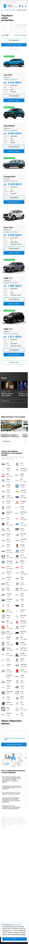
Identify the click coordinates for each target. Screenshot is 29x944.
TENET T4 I (8, 329)
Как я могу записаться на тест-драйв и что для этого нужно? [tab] (14, 793)
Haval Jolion (8, 227)
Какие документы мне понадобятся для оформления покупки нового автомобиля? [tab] (14, 807)
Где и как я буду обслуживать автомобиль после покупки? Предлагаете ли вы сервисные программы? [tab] (14, 800)
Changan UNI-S (9, 177)
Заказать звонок (13, 100)
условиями (15, 930)
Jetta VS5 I (8, 75)
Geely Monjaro (9, 126)
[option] (9, 389)
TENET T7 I (8, 278)
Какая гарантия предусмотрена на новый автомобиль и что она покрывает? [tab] (14, 787)
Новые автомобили (10, 10)
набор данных (16, 924)
